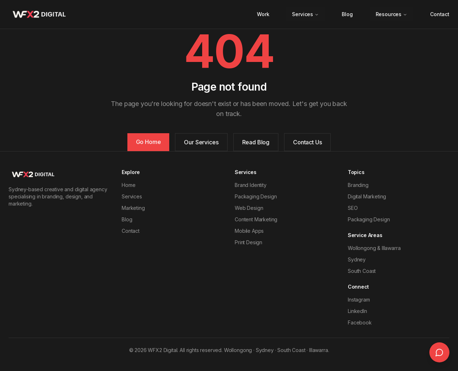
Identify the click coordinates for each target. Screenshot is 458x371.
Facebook (360, 322)
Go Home (148, 141)
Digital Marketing (367, 196)
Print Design (248, 242)
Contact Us (307, 142)
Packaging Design (256, 196)
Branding (358, 185)
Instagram (359, 300)
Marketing (133, 208)
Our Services (201, 142)
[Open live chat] (439, 352)
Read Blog (256, 142)
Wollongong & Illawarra (374, 248)
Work (263, 14)
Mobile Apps (249, 231)
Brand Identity (251, 185)
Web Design (249, 208)
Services (305, 14)
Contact (439, 14)
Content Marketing (256, 219)
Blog (347, 14)
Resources (392, 14)
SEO (353, 208)
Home (128, 185)
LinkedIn (357, 311)
